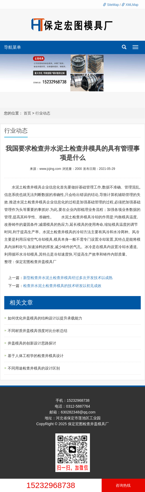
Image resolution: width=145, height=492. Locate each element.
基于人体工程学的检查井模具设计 (36, 356)
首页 (27, 113)
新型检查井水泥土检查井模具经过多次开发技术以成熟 (68, 278)
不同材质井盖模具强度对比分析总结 (37, 331)
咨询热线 (123, 485)
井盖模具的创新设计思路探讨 (32, 343)
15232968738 (50, 485)
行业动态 (42, 113)
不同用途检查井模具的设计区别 (34, 368)
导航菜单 (12, 47)
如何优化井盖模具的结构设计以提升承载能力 (45, 318)
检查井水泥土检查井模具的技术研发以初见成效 (62, 286)
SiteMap (111, 5)
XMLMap (130, 5)
